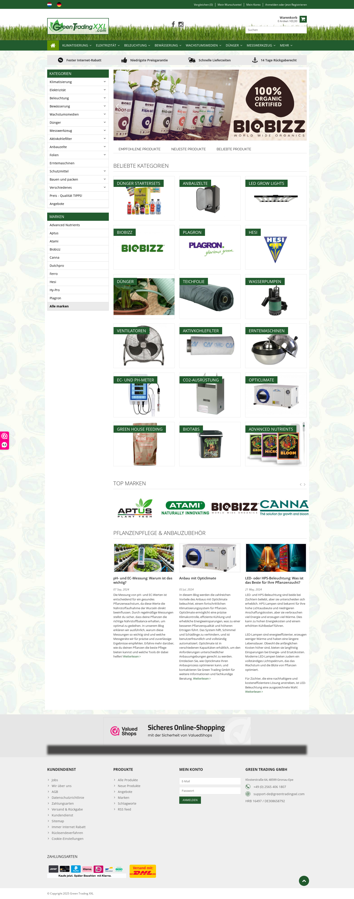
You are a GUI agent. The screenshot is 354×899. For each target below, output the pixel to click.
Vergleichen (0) (203, 5)
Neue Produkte (129, 786)
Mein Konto (253, 5)
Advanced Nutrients (65, 225)
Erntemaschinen (62, 163)
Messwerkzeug (259, 45)
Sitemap (58, 821)
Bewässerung (166, 45)
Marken (123, 797)
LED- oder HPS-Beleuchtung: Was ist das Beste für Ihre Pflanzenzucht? (274, 580)
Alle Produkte (128, 780)
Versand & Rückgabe (67, 809)
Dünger (232, 45)
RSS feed (124, 809)
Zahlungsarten (63, 803)
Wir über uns (62, 786)
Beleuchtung (135, 45)
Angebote (57, 204)
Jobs (55, 780)
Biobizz (55, 249)
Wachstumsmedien (202, 45)
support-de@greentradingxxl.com (279, 794)
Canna (54, 257)
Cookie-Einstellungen (68, 838)
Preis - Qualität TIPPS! (66, 195)
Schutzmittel (59, 171)
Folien (54, 155)
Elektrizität (106, 45)
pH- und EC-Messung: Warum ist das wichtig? (142, 580)
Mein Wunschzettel (230, 5)
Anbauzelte (58, 147)
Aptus (54, 233)
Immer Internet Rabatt (69, 827)
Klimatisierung (75, 45)
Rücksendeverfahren (67, 833)
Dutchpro (57, 265)
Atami (54, 241)
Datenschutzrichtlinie (68, 797)
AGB (55, 792)
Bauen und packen (64, 179)
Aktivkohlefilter (61, 139)
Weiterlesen (132, 656)
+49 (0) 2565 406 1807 (270, 787)
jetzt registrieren (296, 5)
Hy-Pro (55, 290)
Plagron (55, 298)
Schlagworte (127, 803)
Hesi (53, 282)
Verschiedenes (61, 187)
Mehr (284, 45)
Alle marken (59, 306)
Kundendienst (62, 815)
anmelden (272, 5)
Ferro (54, 274)
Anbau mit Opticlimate (197, 578)
